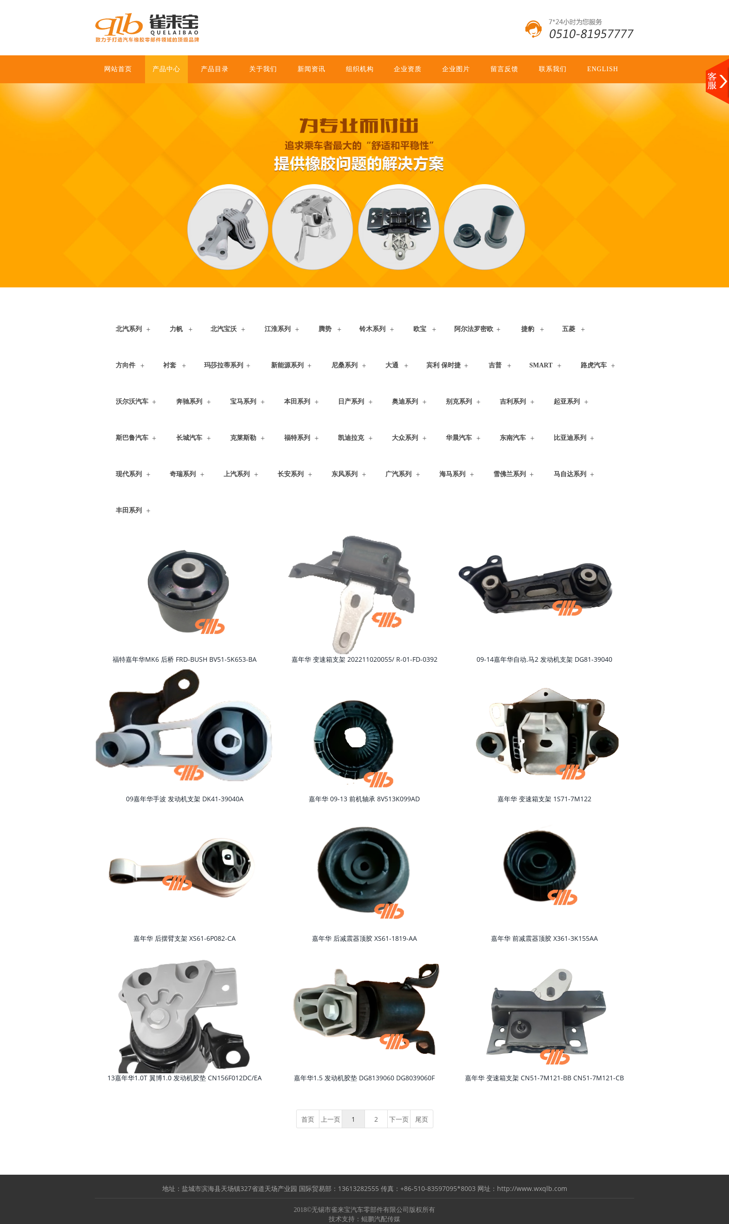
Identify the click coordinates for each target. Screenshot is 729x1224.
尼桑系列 (344, 365)
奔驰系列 (189, 401)
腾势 (324, 329)
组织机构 (360, 69)
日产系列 (351, 401)
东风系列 (344, 474)
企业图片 (456, 69)
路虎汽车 (594, 365)
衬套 (169, 365)
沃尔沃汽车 (132, 401)
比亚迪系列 (570, 437)
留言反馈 (504, 69)
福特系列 (297, 437)
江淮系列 (278, 329)
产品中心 (166, 69)
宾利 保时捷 (443, 365)
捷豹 (527, 329)
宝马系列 (243, 401)
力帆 (176, 329)
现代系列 (129, 474)
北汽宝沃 (224, 329)
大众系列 (405, 437)
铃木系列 (372, 329)
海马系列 (452, 474)
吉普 (495, 365)
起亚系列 (567, 401)
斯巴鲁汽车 (132, 437)
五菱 (568, 329)
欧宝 (419, 329)
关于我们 (263, 69)
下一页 (399, 1119)
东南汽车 (513, 437)
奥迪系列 (405, 401)
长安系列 (291, 474)
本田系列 (297, 401)
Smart (541, 365)
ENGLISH (602, 69)
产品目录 (215, 69)
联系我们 (553, 69)
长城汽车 (189, 437)
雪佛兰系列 (509, 474)
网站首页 (118, 69)
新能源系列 (287, 365)
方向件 (125, 365)
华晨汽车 (459, 437)
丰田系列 (129, 510)
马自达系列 (570, 474)
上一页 (330, 1119)
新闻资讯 (311, 69)
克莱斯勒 (243, 437)
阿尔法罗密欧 (473, 329)
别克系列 (459, 401)
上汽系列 (237, 474)
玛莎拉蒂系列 (223, 365)
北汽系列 (129, 329)
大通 (391, 365)
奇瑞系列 (183, 474)
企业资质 (408, 69)
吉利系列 (513, 401)
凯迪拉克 (351, 437)
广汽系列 (398, 474)
